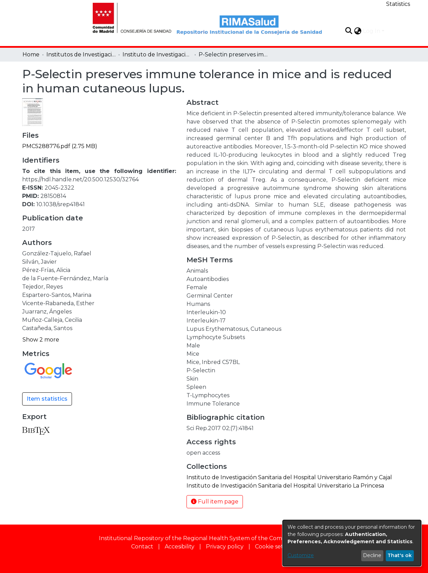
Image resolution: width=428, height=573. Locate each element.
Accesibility (179, 546)
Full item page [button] (214, 501)
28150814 (53, 196)
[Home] (128, 17)
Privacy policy (225, 546)
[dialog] (352, 543)
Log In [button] (372, 31)
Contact (142, 546)
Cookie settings (276, 546)
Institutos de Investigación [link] (81, 54)
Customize (301, 555)
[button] (349, 31)
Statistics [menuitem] (398, 4)
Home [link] (30, 54)
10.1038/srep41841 (60, 204)
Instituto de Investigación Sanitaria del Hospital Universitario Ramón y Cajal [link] (157, 54)
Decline (372, 555)
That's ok (400, 555)
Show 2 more (40, 339)
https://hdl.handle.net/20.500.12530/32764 (80, 179)
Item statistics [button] (47, 398)
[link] (59, 146)
